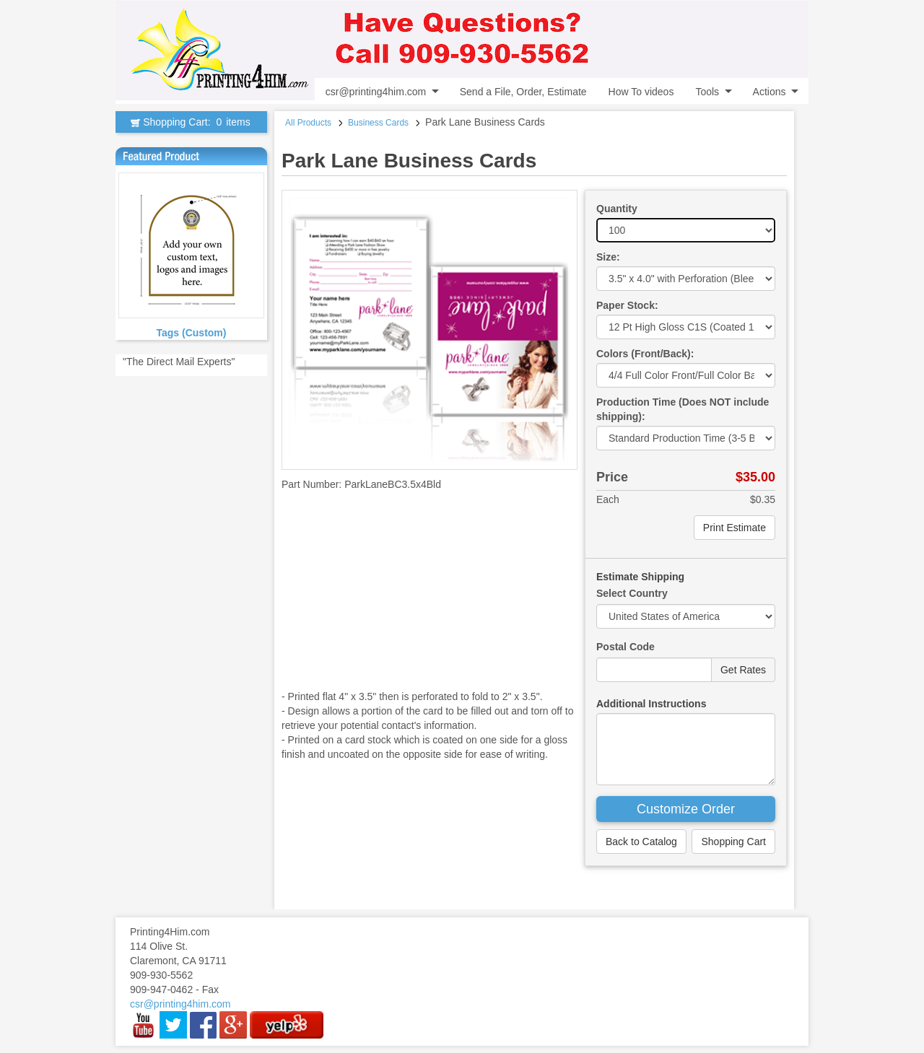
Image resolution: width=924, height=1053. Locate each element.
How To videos (641, 91)
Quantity (616, 208)
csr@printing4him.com (376, 91)
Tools (707, 91)
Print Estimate (734, 527)
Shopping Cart (733, 841)
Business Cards (378, 123)
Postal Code (625, 646)
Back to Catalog (641, 841)
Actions (769, 91)
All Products (308, 123)
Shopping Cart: (191, 122)
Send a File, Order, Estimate (523, 91)
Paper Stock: (627, 305)
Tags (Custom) (192, 332)
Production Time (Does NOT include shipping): (682, 409)
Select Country (632, 593)
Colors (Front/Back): (645, 353)
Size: (608, 257)
